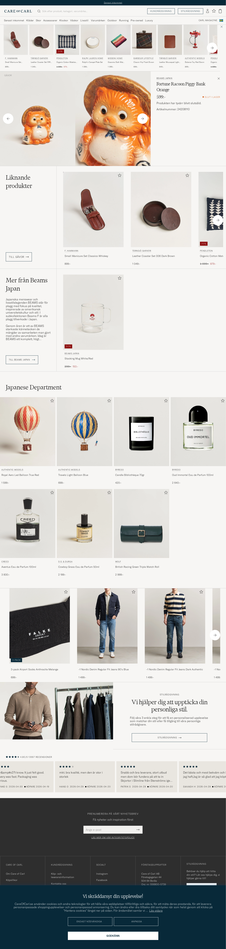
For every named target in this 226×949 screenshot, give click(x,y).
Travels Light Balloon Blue (73, 475)
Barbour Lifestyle (143, 58)
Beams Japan (164, 78)
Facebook (101, 880)
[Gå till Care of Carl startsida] (18, 11)
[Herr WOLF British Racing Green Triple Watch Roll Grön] (141, 523)
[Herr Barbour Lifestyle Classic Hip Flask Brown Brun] (144, 40)
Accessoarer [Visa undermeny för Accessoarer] (50, 20)
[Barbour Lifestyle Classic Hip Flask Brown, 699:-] (144, 46)
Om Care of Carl (15, 873)
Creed (5, 561)
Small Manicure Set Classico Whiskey (13, 62)
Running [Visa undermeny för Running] (123, 20)
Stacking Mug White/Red (79, 358)
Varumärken (98, 20)
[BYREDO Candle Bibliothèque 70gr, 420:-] (141, 441)
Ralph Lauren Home (92, 58)
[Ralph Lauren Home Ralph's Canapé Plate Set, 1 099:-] (93, 46)
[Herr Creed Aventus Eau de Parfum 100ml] (27, 523)
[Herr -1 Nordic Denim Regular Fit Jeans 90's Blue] (107, 626)
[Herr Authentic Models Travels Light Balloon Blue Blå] (84, 431)
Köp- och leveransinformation (62, 875)
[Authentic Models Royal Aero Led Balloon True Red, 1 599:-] (27, 441)
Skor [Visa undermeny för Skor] (38, 20)
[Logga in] (207, 11)
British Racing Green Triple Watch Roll (137, 566)
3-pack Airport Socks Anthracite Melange (34, 669)
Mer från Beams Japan (27, 284)
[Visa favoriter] (214, 11)
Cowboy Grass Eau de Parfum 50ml (78, 566)
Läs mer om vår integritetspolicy (113, 838)
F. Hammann (11, 58)
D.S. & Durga (65, 561)
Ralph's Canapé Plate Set (92, 62)
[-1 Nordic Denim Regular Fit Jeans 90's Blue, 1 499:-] (107, 633)
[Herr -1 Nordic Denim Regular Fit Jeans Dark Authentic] (175, 626)
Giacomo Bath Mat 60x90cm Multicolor (116, 62)
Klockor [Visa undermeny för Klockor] (63, 20)
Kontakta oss (58, 883)
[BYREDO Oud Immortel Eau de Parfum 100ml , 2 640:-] (198, 441)
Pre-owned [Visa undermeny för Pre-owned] (137, 20)
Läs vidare (156, 910)
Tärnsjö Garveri (39, 58)
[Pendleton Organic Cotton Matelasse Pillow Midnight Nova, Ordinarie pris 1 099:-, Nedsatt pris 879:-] (67, 46)
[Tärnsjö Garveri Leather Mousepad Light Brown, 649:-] (170, 46)
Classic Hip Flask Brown (144, 62)
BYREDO (119, 469)
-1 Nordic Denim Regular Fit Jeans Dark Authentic (174, 669)
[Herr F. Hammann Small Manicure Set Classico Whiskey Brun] (16, 40)
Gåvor (8, 75)
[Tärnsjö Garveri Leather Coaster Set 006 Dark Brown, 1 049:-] (41, 46)
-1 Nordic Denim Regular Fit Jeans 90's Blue (104, 669)
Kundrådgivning (161, 11)
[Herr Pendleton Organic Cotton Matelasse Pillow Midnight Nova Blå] (67, 40)
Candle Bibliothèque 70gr (129, 475)
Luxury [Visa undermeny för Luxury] (149, 20)
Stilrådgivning (190, 11)
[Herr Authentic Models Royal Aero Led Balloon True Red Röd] (27, 431)
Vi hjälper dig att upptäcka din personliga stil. (170, 705)
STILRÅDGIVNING (167, 737)
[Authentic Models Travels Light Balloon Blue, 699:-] (84, 441)
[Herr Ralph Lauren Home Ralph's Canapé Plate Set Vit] (93, 40)
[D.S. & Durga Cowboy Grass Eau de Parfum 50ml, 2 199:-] (84, 533)
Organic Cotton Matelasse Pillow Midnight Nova (67, 62)
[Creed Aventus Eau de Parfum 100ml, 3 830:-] (27, 533)
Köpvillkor (11, 880)
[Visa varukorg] (220, 11)
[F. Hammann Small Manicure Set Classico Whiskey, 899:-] (16, 46)
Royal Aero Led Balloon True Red (20, 475)
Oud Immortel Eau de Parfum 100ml (193, 475)
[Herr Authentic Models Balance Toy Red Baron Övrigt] (195, 40)
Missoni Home (115, 58)
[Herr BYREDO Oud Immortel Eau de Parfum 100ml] (198, 431)
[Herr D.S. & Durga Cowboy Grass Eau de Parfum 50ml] (84, 523)
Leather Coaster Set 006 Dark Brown (40, 62)
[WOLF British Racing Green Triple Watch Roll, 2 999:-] (141, 533)
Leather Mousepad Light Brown (169, 62)
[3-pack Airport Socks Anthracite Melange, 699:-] (39, 633)
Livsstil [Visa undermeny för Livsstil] (84, 20)
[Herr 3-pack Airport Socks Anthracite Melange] (39, 626)
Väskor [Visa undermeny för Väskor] (74, 20)
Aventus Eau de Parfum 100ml (18, 566)
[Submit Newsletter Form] (138, 829)
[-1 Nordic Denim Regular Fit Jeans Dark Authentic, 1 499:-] (175, 633)
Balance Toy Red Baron (194, 62)
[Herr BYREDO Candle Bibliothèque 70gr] (141, 431)
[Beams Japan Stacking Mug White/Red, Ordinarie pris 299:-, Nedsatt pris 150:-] (93, 321)
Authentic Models (195, 58)
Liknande (19, 182)
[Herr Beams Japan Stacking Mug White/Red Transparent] (93, 312)
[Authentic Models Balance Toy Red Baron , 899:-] (195, 46)
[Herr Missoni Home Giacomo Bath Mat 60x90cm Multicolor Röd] (118, 40)
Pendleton (62, 58)
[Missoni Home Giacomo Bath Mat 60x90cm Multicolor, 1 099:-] (118, 46)
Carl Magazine (208, 20)
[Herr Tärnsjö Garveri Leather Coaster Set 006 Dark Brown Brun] (41, 40)
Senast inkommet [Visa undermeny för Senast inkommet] (14, 20)
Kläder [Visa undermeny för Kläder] (30, 20)
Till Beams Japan (22, 360)
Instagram (102, 873)
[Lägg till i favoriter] (119, 176)
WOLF (118, 561)
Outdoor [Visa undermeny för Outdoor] (112, 20)
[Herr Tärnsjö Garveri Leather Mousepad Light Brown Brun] (170, 40)
